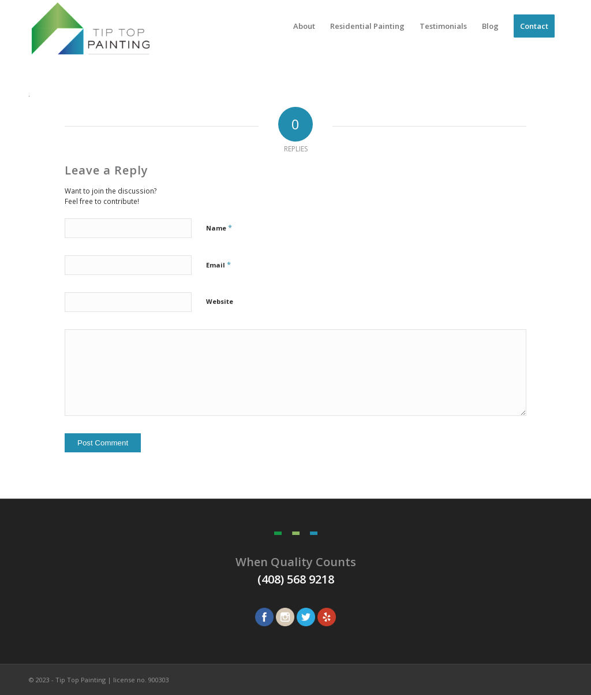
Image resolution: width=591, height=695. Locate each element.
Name (219, 227)
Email (218, 264)
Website (219, 301)
